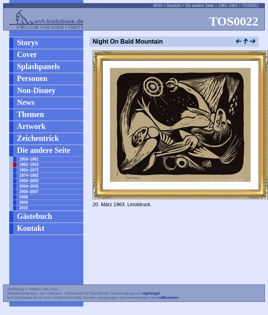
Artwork (31, 126)
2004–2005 (29, 186)
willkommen (168, 297)
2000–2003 (29, 181)
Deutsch (174, 5)
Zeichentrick (38, 138)
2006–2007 (29, 192)
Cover (27, 54)
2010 (23, 208)
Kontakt (30, 228)
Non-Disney (36, 90)
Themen (30, 114)
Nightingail (151, 293)
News (26, 102)
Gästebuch (34, 216)
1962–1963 (228, 5)
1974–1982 (29, 175)
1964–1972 (29, 170)
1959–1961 (29, 159)
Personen (32, 78)
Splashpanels (38, 66)
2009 (23, 202)
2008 (23, 197)
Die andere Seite (199, 5)
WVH (157, 5)
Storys (27, 42)
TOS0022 (250, 5)
